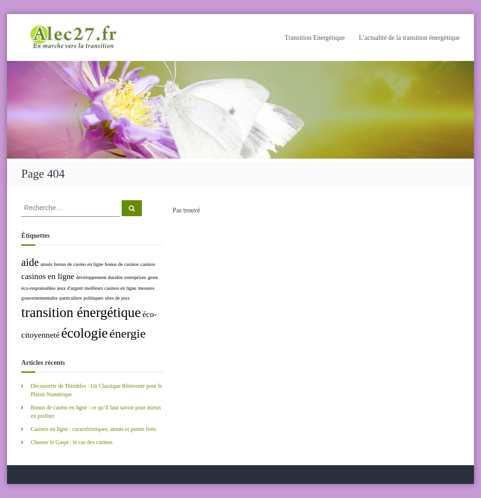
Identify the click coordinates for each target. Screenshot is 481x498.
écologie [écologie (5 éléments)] (84, 332)
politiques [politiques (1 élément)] (93, 298)
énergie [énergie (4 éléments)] (127, 333)
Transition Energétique (315, 37)
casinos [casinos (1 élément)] (147, 264)
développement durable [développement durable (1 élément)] (99, 277)
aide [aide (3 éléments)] (30, 262)
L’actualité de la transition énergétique (409, 37)
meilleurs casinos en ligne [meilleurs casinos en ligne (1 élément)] (110, 288)
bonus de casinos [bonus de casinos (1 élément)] (122, 264)
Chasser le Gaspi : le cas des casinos (71, 442)
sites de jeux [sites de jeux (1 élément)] (117, 298)
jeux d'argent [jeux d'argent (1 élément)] (70, 288)
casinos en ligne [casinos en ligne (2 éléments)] (47, 276)
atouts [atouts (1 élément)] (46, 264)
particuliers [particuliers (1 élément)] (70, 298)
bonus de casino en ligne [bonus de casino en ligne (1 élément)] (78, 264)
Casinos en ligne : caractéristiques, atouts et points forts (93, 429)
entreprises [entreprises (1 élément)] (135, 277)
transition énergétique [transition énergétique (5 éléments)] (80, 312)
